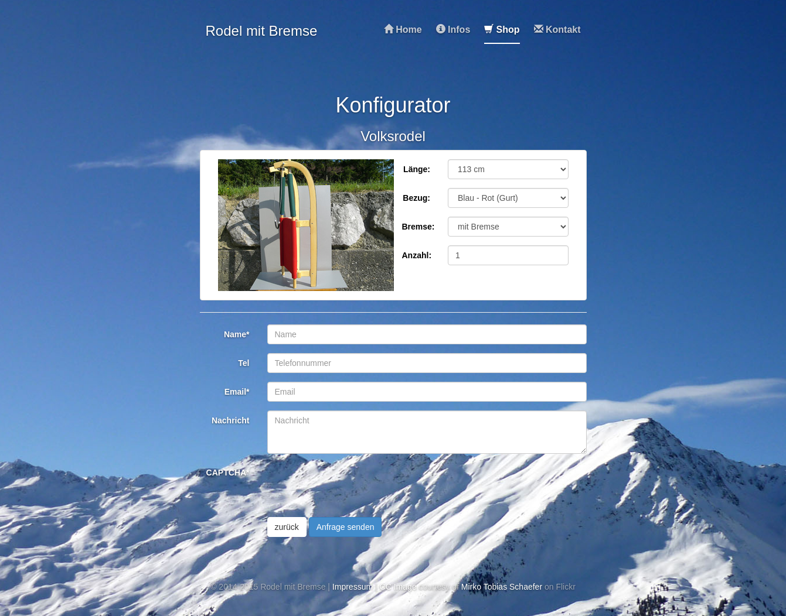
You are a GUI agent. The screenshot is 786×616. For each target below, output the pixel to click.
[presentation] (356, 485)
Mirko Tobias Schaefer (501, 586)
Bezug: (416, 198)
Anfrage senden (346, 527)
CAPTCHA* (228, 472)
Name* (237, 334)
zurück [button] (287, 527)
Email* (237, 391)
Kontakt (557, 30)
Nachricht (231, 420)
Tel (243, 363)
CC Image (398, 586)
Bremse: (418, 226)
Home (403, 30)
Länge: (416, 169)
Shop (501, 30)
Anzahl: (417, 255)
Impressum (352, 586)
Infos (453, 30)
